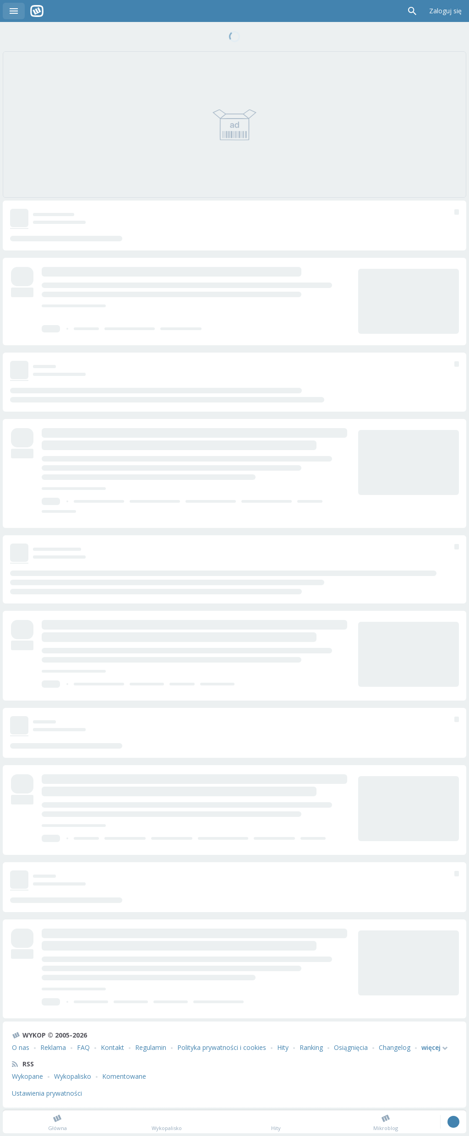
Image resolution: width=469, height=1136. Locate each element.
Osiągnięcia (351, 1047)
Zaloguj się (445, 10)
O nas (20, 1047)
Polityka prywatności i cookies (221, 1047)
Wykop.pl (37, 11)
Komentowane (124, 1076)
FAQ (83, 1047)
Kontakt (112, 1047)
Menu (14, 11)
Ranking (311, 1047)
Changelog (394, 1047)
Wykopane (27, 1076)
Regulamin (150, 1047)
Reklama (53, 1047)
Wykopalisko (72, 1076)
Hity (283, 1047)
